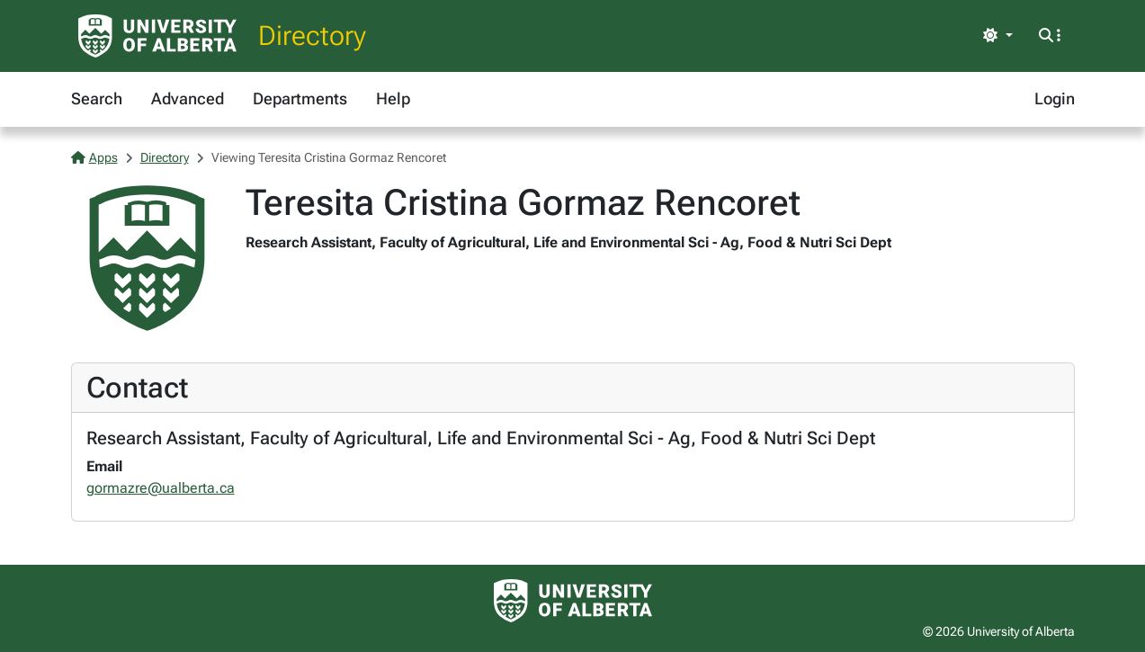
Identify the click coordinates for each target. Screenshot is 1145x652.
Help (393, 98)
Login (1054, 98)
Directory (312, 35)
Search (96, 98)
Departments (300, 98)
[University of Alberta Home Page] (157, 36)
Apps (94, 157)
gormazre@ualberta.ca (160, 487)
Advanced (187, 98)
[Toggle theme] (997, 36)
